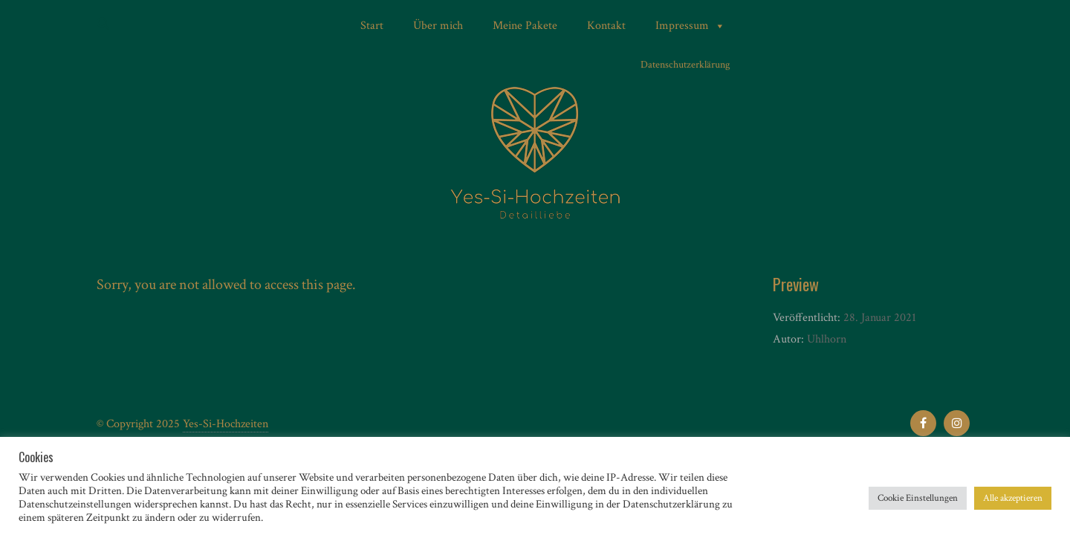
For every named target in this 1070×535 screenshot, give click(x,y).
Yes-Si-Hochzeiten (225, 424)
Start (371, 25)
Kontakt (606, 25)
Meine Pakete (525, 25)
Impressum (690, 26)
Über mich (438, 25)
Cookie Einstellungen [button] (918, 498)
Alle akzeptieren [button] (1013, 498)
